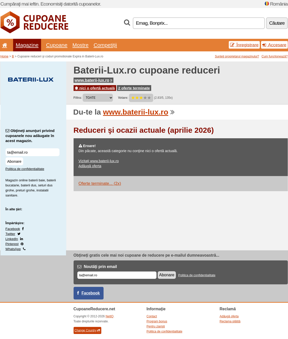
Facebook (13, 229)
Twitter (10, 234)
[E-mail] (116, 275)
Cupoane (57, 45)
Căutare (276, 23)
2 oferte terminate (134, 88)
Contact (152, 316)
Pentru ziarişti (156, 326)
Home (5, 56)
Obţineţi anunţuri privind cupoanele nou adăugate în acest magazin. (30, 135)
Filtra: (78, 97)
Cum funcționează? (274, 56)
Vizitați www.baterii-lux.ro (99, 161)
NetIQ (109, 316)
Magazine (27, 45)
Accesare (274, 44)
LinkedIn (12, 239)
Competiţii (105, 45)
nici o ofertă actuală (95, 88)
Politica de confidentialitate (25, 169)
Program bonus (157, 321)
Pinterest (12, 244)
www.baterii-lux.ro (93, 80)
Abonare (14, 161)
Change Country (87, 330)
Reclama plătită (230, 321)
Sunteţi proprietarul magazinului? (237, 56)
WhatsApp (13, 249)
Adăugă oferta (90, 166)
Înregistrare (244, 44)
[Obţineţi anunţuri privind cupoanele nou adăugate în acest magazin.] (32, 152)
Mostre (81, 45)
